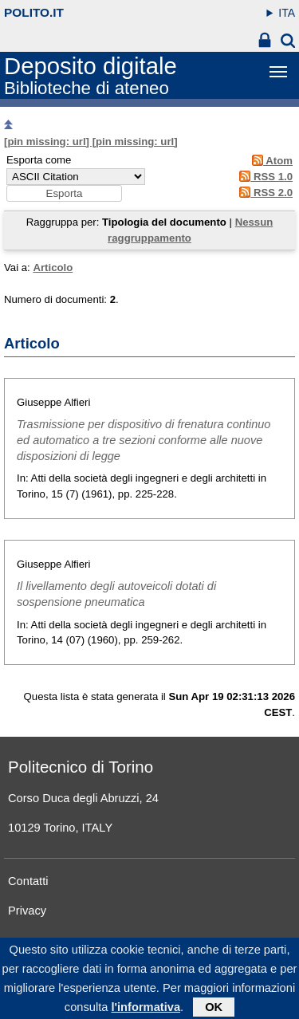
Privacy (27, 910)
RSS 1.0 (263, 177)
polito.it (34, 12)
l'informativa (145, 1012)
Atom (270, 161)
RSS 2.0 (263, 193)
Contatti (28, 881)
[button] (64, 193)
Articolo (53, 267)
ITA (286, 12)
